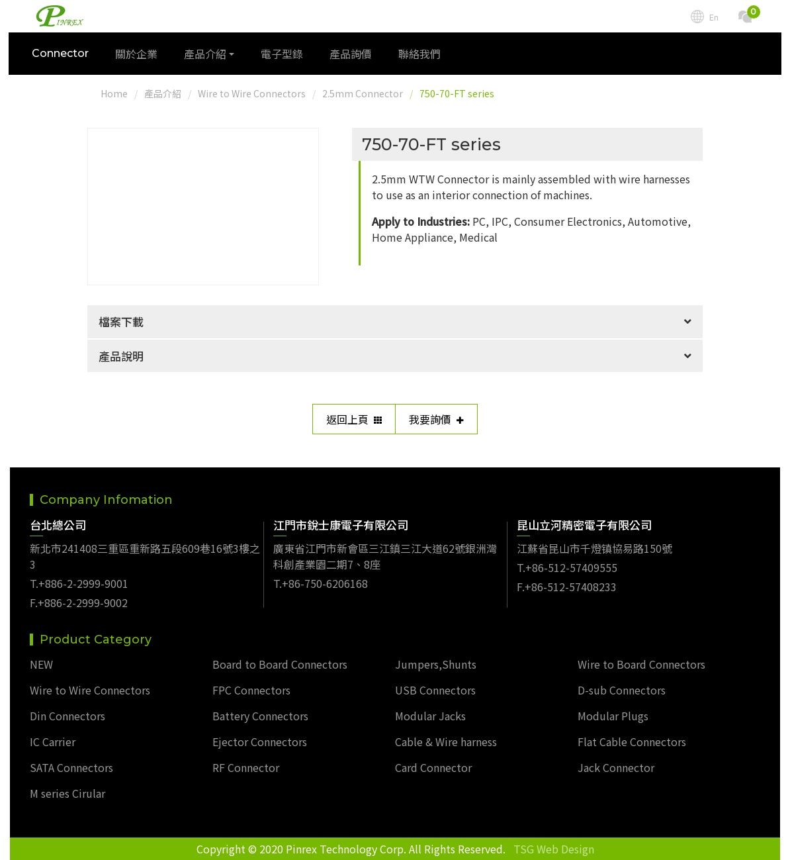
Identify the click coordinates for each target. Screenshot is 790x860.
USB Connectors (435, 690)
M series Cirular (67, 793)
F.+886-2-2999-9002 (79, 602)
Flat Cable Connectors (632, 741)
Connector (61, 54)
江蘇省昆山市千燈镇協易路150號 (594, 548)
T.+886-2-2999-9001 (79, 583)
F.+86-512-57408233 (567, 587)
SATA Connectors (71, 767)
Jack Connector (616, 767)
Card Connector (433, 767)
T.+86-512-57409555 (567, 567)
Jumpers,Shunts (435, 664)
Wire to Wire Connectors (252, 93)
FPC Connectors (251, 690)
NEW (41, 664)
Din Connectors (67, 716)
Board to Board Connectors (279, 664)
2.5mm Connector (362, 93)
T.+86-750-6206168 (320, 583)
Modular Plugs (613, 716)
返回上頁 (354, 419)
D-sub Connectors (622, 690)
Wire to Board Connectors (641, 664)
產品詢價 (352, 55)
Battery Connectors (260, 716)
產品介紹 (162, 93)
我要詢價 (436, 419)
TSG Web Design (553, 849)
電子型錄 (283, 55)
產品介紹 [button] (206, 55)
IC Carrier (52, 741)
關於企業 (137, 55)
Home (114, 93)
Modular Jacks (430, 716)
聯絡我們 (421, 55)
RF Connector (245, 767)
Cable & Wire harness (446, 741)
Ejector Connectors (259, 741)
